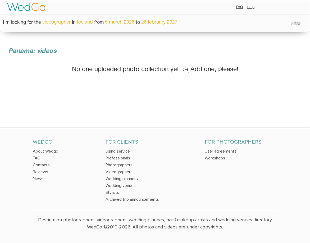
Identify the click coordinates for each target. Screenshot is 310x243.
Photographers (119, 165)
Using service (118, 151)
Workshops (215, 158)
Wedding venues (121, 185)
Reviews (40, 172)
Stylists (112, 192)
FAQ (239, 7)
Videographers (119, 172)
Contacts (41, 165)
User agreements (220, 151)
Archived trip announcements (132, 199)
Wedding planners (122, 178)
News (38, 178)
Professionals (118, 158)
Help (250, 7)
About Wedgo (45, 151)
